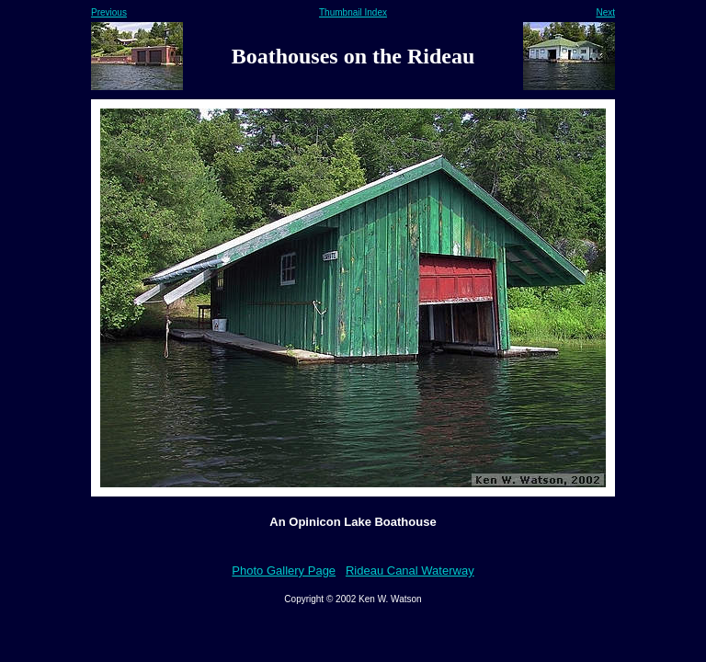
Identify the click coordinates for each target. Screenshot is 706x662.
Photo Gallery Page (284, 570)
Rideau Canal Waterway (410, 570)
